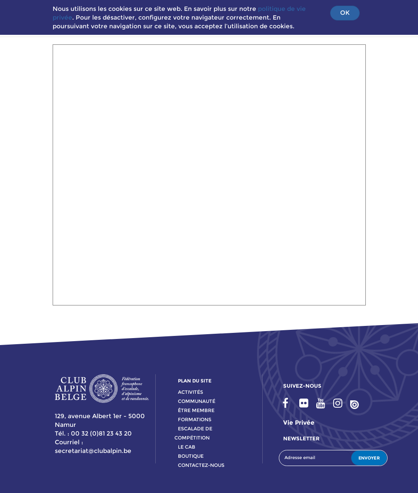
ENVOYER (369, 458)
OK (345, 13)
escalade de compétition (193, 433)
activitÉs (190, 392)
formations (194, 419)
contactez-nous (201, 465)
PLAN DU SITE (194, 381)
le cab (186, 447)
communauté (196, 401)
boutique (191, 456)
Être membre (196, 410)
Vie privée (298, 422)
